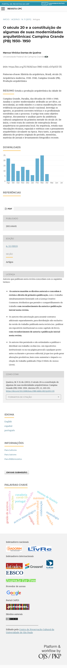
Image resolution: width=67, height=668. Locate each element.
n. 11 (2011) (26, 19)
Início (6, 19)
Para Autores (10, 454)
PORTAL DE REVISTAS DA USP (15, 4)
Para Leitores (10, 450)
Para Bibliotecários (13, 459)
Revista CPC (14, 8)
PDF (9, 208)
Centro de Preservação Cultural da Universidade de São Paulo (30, 631)
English (8, 421)
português (9, 430)
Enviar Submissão (16, 472)
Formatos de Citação (20, 397)
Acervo (15, 19)
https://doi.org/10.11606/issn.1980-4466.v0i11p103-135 (35, 66)
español (8, 426)
